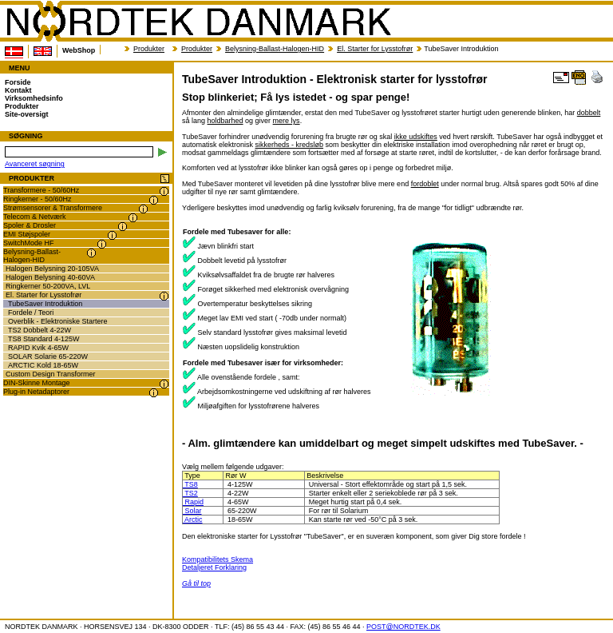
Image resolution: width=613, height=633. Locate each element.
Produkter (148, 49)
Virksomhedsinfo (34, 98)
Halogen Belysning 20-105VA (52, 269)
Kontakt (18, 90)
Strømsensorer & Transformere (52, 208)
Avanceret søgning (35, 164)
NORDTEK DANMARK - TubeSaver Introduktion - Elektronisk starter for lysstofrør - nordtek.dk (198, 21)
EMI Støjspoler (26, 234)
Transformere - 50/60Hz (41, 190)
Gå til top (196, 583)
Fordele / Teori (30, 312)
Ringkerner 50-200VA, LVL (48, 286)
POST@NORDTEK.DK (403, 627)
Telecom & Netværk (34, 217)
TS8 (190, 484)
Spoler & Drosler (29, 225)
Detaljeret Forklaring (214, 567)
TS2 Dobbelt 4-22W (39, 330)
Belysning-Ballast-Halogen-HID (274, 49)
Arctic (193, 520)
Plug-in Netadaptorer (36, 392)
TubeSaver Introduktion (45, 304)
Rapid (193, 502)
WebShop (78, 50)
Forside (18, 82)
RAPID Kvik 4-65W (38, 348)
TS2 (190, 493)
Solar (192, 511)
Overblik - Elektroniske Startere (58, 321)
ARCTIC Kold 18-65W (43, 365)
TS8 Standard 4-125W (44, 339)
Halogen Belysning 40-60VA (50, 277)
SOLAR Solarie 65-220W (48, 356)
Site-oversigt (27, 114)
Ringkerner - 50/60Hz (37, 199)
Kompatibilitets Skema (217, 559)
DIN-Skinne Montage (36, 383)
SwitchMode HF (28, 243)
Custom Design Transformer (51, 374)
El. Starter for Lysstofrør (375, 49)
